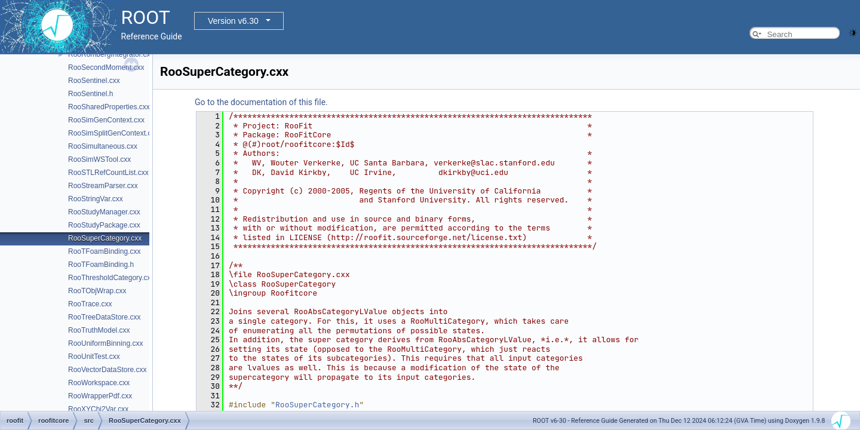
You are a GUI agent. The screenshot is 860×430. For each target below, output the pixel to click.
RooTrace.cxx (90, 304)
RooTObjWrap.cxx (97, 291)
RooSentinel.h (90, 94)
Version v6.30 (233, 21)
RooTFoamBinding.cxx (104, 251)
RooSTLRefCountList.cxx (108, 172)
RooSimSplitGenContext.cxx (113, 133)
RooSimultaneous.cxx (102, 146)
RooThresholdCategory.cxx (111, 278)
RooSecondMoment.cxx (106, 67)
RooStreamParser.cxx (103, 186)
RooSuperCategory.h (317, 405)
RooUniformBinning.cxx (105, 343)
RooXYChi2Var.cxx (98, 409)
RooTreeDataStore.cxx (104, 317)
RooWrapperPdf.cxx (100, 396)
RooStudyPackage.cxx (104, 225)
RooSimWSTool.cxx (99, 159)
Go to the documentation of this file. (261, 102)
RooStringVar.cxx (95, 199)
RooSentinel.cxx (94, 80)
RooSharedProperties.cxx (109, 107)
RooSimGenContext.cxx (106, 120)
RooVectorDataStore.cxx (107, 370)
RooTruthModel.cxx (99, 330)
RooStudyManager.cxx (104, 212)
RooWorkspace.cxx (99, 383)
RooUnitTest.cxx (94, 356)
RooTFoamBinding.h (101, 264)
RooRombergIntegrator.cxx (110, 54)
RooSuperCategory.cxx (105, 238)
